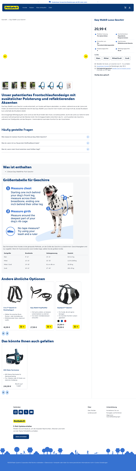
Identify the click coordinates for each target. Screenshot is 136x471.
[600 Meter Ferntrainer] (14, 366)
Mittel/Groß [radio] (117, 58)
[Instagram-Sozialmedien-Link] (15, 412)
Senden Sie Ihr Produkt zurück (121, 68)
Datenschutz (48, 462)
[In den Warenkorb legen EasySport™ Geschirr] (76, 327)
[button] (45, 85)
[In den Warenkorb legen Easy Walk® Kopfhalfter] (49, 327)
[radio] (58, 321)
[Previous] (38, 2)
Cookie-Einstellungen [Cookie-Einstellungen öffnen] (101, 462)
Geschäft (4, 19)
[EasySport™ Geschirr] (68, 306)
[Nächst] (7, 333)
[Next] (98, 2)
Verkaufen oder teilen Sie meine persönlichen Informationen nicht (73, 462)
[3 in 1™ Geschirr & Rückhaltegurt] (14, 306)
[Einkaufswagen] (125, 7)
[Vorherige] (5, 56)
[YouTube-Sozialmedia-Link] (31, 412)
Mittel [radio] (106, 58)
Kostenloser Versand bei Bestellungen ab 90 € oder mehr (69, 2)
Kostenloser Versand (103, 66)
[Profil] (129, 7)
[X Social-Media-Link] (26, 412)
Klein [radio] (98, 58)
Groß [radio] (127, 58)
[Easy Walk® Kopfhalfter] (41, 306)
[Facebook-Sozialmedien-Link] (21, 412)
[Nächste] (86, 56)
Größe (96, 55)
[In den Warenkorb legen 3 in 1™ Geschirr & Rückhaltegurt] (22, 327)
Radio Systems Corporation (20, 462)
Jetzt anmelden (21, 437)
